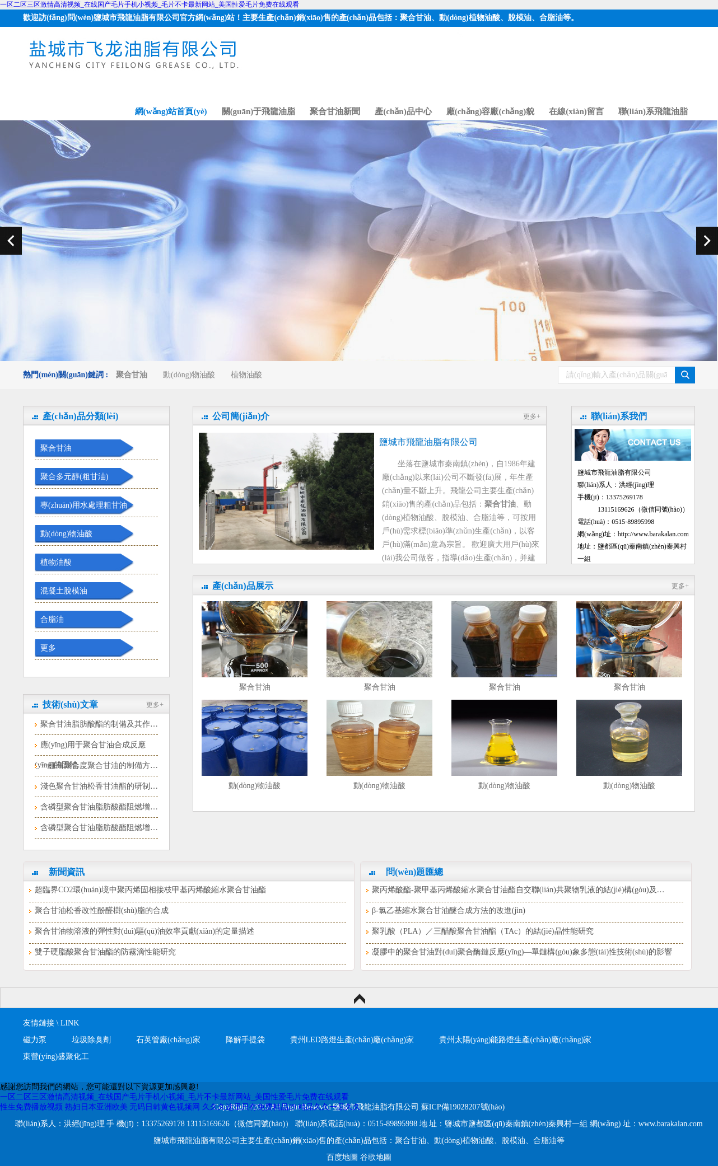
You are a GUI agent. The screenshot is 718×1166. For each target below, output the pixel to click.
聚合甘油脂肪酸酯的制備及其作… (99, 724)
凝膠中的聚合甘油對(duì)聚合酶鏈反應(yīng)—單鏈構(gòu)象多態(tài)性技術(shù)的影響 (522, 952)
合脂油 (52, 619)
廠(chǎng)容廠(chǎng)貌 (490, 111)
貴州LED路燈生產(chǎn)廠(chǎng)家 (352, 1040)
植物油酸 (246, 375)
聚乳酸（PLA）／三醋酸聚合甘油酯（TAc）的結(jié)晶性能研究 (483, 931)
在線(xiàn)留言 (576, 111)
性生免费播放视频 (31, 1107)
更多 (48, 648)
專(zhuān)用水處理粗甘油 (83, 505)
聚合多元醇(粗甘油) (74, 476)
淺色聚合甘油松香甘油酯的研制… (99, 786)
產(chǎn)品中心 (403, 111)
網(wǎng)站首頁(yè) (171, 111)
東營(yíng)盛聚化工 (56, 1056)
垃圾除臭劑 (91, 1040)
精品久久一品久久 (329, 1107)
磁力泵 (34, 1040)
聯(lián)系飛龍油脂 (653, 111)
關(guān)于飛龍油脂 (259, 111)
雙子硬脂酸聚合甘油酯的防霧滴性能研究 (105, 952)
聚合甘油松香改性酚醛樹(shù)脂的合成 (102, 910)
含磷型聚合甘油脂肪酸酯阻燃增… (99, 807)
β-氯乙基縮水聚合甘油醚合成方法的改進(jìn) (448, 910)
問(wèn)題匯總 (414, 872)
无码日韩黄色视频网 (164, 1107)
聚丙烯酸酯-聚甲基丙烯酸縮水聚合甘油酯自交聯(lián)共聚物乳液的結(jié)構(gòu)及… (518, 890)
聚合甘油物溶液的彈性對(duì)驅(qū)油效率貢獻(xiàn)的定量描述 (144, 931)
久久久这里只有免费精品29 (249, 1107)
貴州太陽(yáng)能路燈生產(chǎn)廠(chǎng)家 (515, 1040)
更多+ (155, 705)
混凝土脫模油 (63, 591)
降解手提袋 (245, 1040)
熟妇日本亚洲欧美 (96, 1107)
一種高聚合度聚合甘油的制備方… (99, 765)
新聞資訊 (67, 872)
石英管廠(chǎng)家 (168, 1040)
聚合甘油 (56, 448)
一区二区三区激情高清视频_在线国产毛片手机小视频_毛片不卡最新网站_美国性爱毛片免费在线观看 (149, 4)
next (707, 240)
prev (11, 240)
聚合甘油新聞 (335, 111)
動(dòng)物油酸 (189, 375)
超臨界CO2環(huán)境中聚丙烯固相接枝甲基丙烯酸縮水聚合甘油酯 (150, 890)
